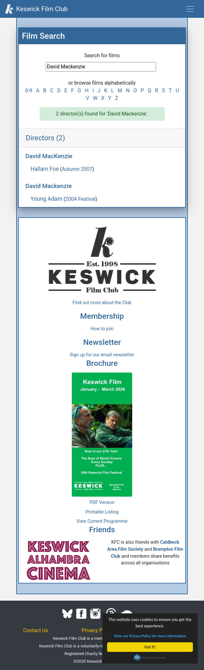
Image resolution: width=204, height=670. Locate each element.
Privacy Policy (97, 630)
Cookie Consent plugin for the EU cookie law (150, 657)
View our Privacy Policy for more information (150, 635)
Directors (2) (45, 138)
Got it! (150, 647)
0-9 (28, 90)
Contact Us (35, 630)
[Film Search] (101, 67)
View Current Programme (102, 521)
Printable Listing (102, 512)
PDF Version (102, 502)
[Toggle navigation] (190, 9)
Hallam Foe (45, 169)
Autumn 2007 (77, 169)
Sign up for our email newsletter (102, 355)
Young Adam (46, 199)
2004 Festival (80, 199)
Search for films (102, 55)
